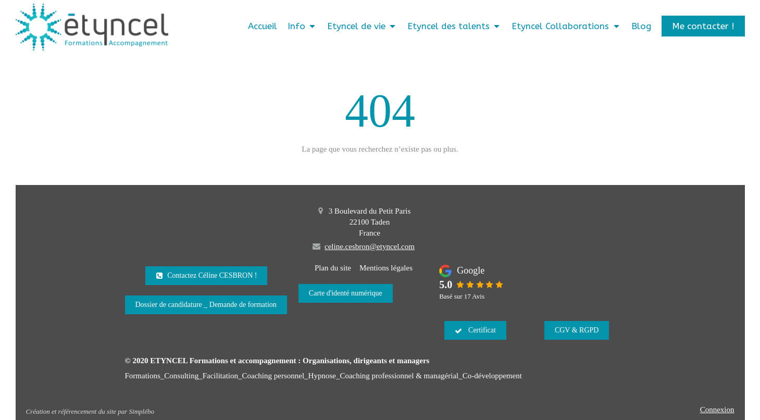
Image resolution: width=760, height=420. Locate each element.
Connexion (717, 409)
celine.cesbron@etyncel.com (370, 246)
